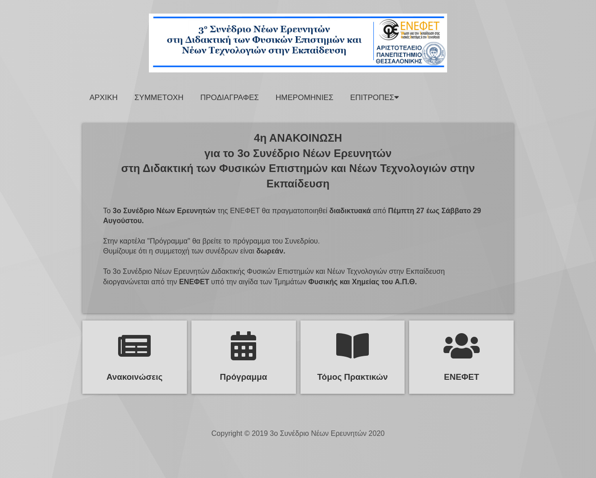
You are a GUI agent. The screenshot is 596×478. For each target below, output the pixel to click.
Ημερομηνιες (305, 97)
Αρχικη (104, 97)
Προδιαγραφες (229, 97)
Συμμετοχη (158, 97)
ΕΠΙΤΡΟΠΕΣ (374, 97)
